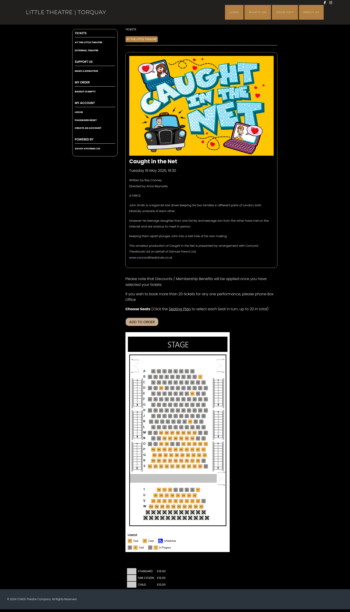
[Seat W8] (162, 506)
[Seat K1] (201, 421)
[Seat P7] (170, 449)
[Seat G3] (192, 405)
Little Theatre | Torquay (66, 12)
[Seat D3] (194, 388)
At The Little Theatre (88, 42)
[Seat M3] (194, 433)
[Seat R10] (153, 461)
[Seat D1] (206, 388)
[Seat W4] (184, 506)
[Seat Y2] (201, 518)
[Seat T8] (159, 490)
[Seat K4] (184, 421)
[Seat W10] (151, 506)
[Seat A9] (159, 371)
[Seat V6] (175, 501)
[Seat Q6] (177, 455)
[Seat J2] (198, 416)
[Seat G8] (164, 405)
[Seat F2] (200, 399)
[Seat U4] (183, 495)
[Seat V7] (170, 501)
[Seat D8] (167, 388)
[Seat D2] (200, 388)
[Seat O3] (194, 444)
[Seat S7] (172, 466)
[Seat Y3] (196, 518)
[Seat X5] (181, 512)
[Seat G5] (181, 405)
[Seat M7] (172, 433)
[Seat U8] (161, 495)
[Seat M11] (150, 433)
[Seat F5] (183, 399)
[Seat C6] (175, 382)
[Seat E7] (170, 393)
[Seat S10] (155, 466)
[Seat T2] (192, 490)
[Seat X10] (153, 512)
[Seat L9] (159, 427)
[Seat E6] (175, 393)
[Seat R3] (192, 461)
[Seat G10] (153, 405)
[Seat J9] (159, 416)
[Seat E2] (198, 393)
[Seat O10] (155, 444)
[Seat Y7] (173, 518)
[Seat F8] (167, 399)
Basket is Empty (85, 91)
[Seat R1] (203, 461)
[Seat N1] (203, 438)
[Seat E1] (203, 393)
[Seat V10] (153, 501)
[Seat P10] (153, 449)
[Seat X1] (203, 512)
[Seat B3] (194, 377)
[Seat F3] (194, 399)
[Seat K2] (196, 421)
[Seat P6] (175, 449)
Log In (79, 112)
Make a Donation (86, 71)
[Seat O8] (167, 444)
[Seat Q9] (160, 455)
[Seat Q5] (182, 455)
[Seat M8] (167, 433)
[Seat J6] (175, 416)
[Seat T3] (187, 490)
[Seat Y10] (156, 518)
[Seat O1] (206, 444)
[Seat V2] (198, 501)
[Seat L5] (181, 427)
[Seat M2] (200, 433)
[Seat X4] (187, 512)
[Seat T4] (181, 490)
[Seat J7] (170, 416)
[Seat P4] (187, 449)
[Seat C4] (187, 382)
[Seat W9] (156, 506)
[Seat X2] (198, 512)
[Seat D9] (161, 388)
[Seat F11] (150, 399)
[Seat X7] (170, 512)
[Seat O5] (183, 444)
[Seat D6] (178, 388)
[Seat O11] (150, 444)
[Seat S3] (194, 466)
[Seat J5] (181, 416)
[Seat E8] (164, 393)
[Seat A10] (153, 371)
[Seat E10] (153, 393)
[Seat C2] (198, 382)
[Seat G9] (159, 405)
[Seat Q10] (154, 455)
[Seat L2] (198, 427)
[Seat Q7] (171, 455)
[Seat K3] (190, 421)
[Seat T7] (164, 490)
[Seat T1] (198, 490)
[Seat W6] (173, 506)
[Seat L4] (187, 427)
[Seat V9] (159, 501)
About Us (311, 12)
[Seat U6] (172, 495)
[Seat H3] (194, 410)
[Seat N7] (170, 438)
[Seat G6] (175, 405)
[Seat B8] (167, 377)
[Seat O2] (200, 444)
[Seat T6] (170, 490)
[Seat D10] (155, 388)
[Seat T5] (175, 490)
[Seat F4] (189, 399)
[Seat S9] (161, 466)
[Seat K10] (151, 421)
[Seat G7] (170, 405)
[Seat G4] (187, 405)
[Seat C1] (203, 382)
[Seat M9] (161, 433)
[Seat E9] (159, 393)
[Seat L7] (170, 427)
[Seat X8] (164, 512)
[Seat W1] (201, 506)
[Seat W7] (168, 506)
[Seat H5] (183, 410)
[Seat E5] (181, 393)
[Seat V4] (187, 501)
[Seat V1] (203, 501)
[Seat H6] (178, 410)
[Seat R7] (170, 461)
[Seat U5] (178, 495)
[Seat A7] (170, 371)
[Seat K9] (156, 421)
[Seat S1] (206, 466)
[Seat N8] (164, 438)
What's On (258, 12)
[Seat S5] (183, 466)
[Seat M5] (183, 433)
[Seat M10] (155, 433)
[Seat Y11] (151, 518)
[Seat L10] (153, 427)
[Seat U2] (194, 495)
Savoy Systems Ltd (87, 148)
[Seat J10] (153, 416)
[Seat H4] (189, 410)
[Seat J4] (187, 416)
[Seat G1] (203, 405)
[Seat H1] (206, 410)
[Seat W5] (179, 506)
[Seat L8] (164, 427)
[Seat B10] (155, 377)
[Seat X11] (148, 512)
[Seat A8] (164, 371)
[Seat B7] (172, 377)
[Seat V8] (164, 501)
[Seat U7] (167, 495)
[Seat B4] (189, 377)
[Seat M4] (189, 433)
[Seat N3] (192, 438)
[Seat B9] (161, 377)
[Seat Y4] (190, 518)
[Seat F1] (206, 399)
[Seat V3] (192, 501)
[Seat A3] (192, 371)
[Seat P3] (192, 449)
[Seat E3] (192, 393)
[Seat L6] (175, 427)
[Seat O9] (161, 444)
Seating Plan (180, 309)
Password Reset (86, 120)
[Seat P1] (203, 449)
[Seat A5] (181, 371)
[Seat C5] (181, 382)
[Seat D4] (189, 388)
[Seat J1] (203, 416)
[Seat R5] (181, 461)
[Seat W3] (190, 506)
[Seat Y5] (184, 518)
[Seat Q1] (204, 455)
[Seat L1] (203, 427)
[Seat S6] (178, 466)
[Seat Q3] (193, 455)
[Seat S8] (167, 466)
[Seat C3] (192, 382)
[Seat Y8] (168, 518)
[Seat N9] (159, 438)
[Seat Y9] (162, 518)
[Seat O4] (189, 444)
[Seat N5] (181, 438)
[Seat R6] (175, 461)
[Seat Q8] (165, 455)
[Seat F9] (161, 399)
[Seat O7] (172, 444)
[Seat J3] (192, 416)
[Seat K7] (168, 421)
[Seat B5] (183, 377)
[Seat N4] (187, 438)
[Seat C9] (159, 382)
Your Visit (285, 12)
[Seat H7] (172, 410)
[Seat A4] (187, 371)
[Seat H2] (200, 410)
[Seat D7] (172, 388)
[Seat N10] (153, 438)
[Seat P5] (181, 449)
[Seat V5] (181, 501)
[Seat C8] (164, 382)
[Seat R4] (187, 461)
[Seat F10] (155, 399)
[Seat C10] (153, 382)
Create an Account (88, 128)
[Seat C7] (170, 382)
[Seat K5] (179, 421)
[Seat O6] (178, 444)
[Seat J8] (164, 416)
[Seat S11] (150, 466)
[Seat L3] (192, 427)
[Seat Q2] (199, 455)
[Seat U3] (189, 495)
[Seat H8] (167, 410)
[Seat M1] (206, 433)
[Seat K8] (162, 421)
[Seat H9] (161, 410)
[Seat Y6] (179, 518)
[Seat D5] (183, 388)
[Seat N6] (175, 438)
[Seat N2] (198, 438)
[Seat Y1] (207, 518)
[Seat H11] (150, 410)
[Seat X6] (175, 512)
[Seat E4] (187, 393)
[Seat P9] (159, 449)
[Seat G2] (198, 405)
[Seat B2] (200, 377)
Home (234, 12)
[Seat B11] (150, 377)
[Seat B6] (178, 377)
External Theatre (86, 50)
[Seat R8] (164, 461)
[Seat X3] (192, 512)
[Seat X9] (159, 512)
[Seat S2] (200, 466)
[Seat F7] (172, 399)
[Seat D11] (150, 388)
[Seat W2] (196, 506)
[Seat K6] (173, 421)
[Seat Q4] (188, 455)
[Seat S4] (189, 466)
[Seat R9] (159, 461)
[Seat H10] (155, 410)
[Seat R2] (198, 461)
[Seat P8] (164, 449)
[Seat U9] (155, 495)
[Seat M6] (178, 433)
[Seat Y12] (145, 518)
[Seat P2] (198, 449)
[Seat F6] (178, 399)
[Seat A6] (175, 371)
